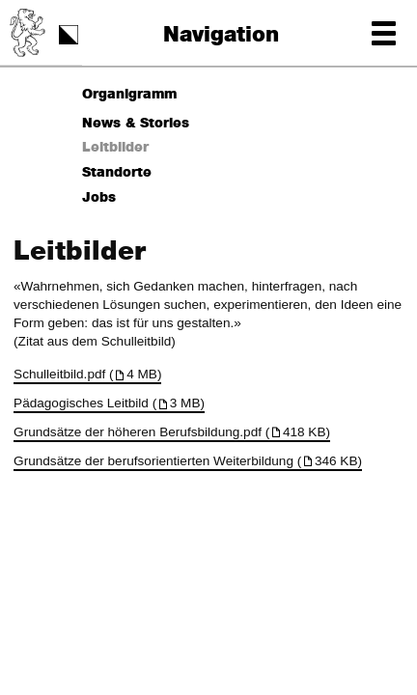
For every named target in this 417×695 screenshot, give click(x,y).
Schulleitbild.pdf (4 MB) (87, 374)
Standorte (117, 173)
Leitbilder (115, 147)
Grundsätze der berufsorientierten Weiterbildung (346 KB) (188, 461)
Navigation (221, 34)
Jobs (99, 198)
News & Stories (135, 123)
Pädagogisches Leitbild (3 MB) (109, 403)
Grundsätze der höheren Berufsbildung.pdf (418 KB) (172, 432)
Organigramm (129, 94)
